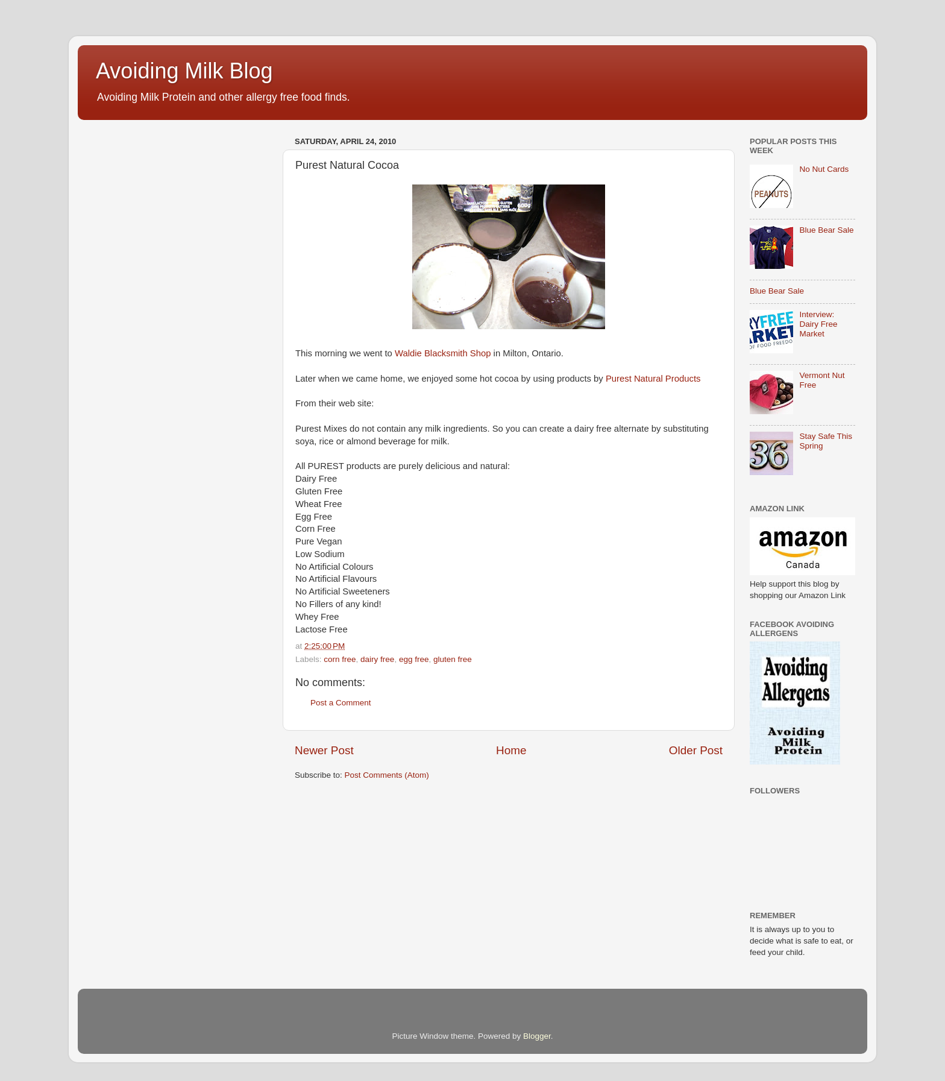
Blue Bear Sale (826, 230)
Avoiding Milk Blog (184, 70)
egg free (414, 659)
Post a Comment (340, 702)
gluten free (452, 659)
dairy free (377, 659)
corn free (340, 659)
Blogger (537, 1036)
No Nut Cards (824, 169)
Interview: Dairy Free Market (818, 324)
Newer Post (324, 750)
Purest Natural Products (653, 378)
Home (511, 750)
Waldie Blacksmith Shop (443, 353)
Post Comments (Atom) (387, 775)
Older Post (696, 750)
